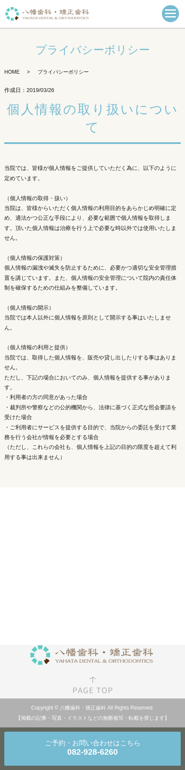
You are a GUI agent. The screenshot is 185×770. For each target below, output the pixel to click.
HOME (12, 72)
